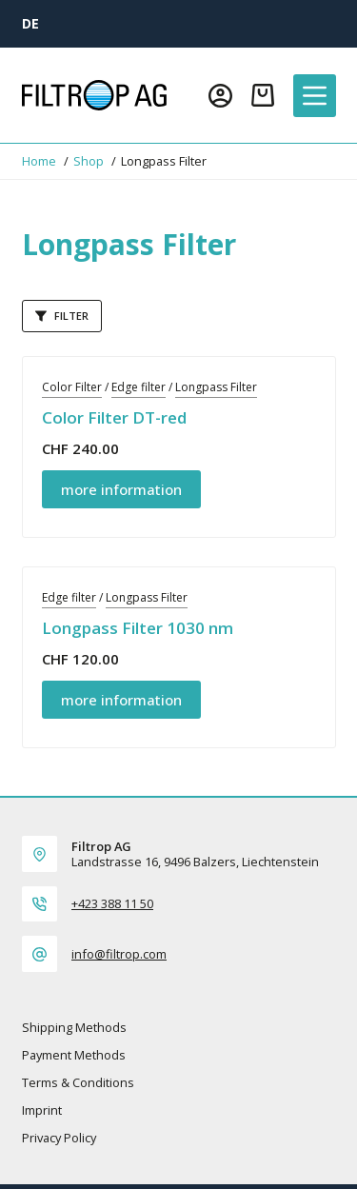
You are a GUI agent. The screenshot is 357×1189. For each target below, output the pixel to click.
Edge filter (138, 387)
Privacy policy (59, 1138)
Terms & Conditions (78, 1083)
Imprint (42, 1110)
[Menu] (314, 95)
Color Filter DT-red (114, 417)
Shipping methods (74, 1028)
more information (121, 489)
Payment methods (74, 1055)
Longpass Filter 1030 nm (137, 628)
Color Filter (72, 387)
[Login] (220, 96)
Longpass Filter (216, 387)
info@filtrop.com (119, 953)
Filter (62, 315)
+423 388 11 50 (112, 903)
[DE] (30, 23)
